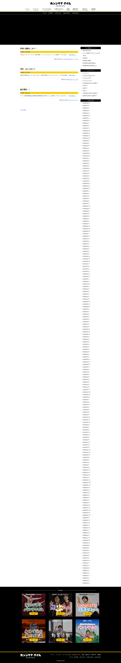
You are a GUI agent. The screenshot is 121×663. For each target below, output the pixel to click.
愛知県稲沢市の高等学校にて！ (90, 65)
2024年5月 (85, 123)
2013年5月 (85, 376)
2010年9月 (85, 457)
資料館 (99, 654)
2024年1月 (85, 128)
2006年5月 (85, 575)
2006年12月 (85, 568)
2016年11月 (85, 276)
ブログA (71, 657)
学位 (84, 90)
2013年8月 (85, 369)
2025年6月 (85, 108)
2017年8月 (85, 263)
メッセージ (59, 654)
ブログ (44, 13)
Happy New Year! (87, 50)
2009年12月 (85, 480)
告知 (84, 88)
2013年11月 (85, 361)
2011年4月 (85, 439)
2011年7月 (85, 432)
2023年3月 (85, 145)
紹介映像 (51, 13)
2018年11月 (85, 228)
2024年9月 (85, 118)
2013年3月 (85, 382)
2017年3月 (85, 271)
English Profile (66, 13)
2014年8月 (85, 339)
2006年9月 (85, 570)
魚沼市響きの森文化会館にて (89, 63)
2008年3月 (85, 532)
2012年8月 (85, 399)
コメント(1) (75, 59)
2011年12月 (85, 419)
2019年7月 (85, 213)
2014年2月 (85, 354)
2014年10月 (85, 334)
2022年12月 (85, 153)
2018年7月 (85, 238)
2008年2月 (85, 535)
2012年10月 (85, 394)
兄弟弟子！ (85, 58)
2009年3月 (85, 502)
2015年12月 (85, 301)
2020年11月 (85, 185)
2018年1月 (85, 253)
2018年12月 (85, 226)
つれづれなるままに (67, 59)
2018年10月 (85, 231)
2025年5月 (85, 110)
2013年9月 (85, 366)
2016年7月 (85, 284)
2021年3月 (85, 175)
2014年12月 (85, 329)
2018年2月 (85, 251)
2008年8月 (85, 520)
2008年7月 (85, 522)
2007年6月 (85, 555)
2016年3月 (85, 294)
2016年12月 (85, 273)
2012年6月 (85, 404)
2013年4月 (85, 379)
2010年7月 (85, 462)
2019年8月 (85, 211)
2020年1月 (85, 203)
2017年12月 (85, 256)
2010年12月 (85, 449)
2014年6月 (85, 344)
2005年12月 (85, 583)
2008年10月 (85, 515)
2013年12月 (85, 359)
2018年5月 (85, 243)
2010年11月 (85, 452)
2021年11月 (85, 168)
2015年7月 (85, 314)
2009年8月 (85, 490)
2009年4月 (85, 500)
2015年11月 (85, 304)
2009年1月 (85, 507)
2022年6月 (85, 160)
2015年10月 (85, 306)
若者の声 (93, 654)
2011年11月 (85, 422)
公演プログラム (76, 654)
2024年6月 (85, 120)
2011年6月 (85, 434)
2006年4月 (85, 578)
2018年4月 (85, 246)
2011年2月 (85, 444)
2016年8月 (85, 281)
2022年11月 (85, 155)
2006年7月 (85, 573)
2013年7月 (85, 371)
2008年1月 (85, 537)
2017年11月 (85, 258)
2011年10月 (85, 424)
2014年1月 (85, 356)
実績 (83, 654)
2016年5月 (85, 289)
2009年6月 (85, 495)
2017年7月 (85, 266)
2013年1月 (85, 387)
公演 (71, 79)
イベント (85, 73)
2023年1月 (85, 150)
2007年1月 (85, 565)
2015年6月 (85, 316)
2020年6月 (85, 198)
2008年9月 (85, 517)
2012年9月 (85, 397)
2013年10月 (85, 364)
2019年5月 (85, 218)
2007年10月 (85, 545)
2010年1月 (85, 477)
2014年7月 (85, 341)
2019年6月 (85, 216)
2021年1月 (85, 180)
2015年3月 (85, 321)
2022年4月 (85, 165)
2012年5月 (85, 407)
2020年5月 (85, 201)
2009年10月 (85, 485)
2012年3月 (85, 412)
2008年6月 (85, 525)
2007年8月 (85, 550)
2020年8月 (85, 193)
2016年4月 (85, 291)
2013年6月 (85, 374)
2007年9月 (85, 547)
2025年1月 (85, 113)
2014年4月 (85, 349)
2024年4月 (85, 125)
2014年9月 (85, 336)
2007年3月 (85, 562)
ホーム (52, 654)
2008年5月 (85, 527)
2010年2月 (85, 475)
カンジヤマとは (67, 654)
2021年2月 (85, 178)
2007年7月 (85, 552)
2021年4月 (85, 173)
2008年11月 (85, 512)
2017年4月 (85, 268)
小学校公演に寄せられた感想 (89, 93)
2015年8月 (85, 311)
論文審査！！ (25, 89)
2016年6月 (85, 286)
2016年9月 (85, 278)
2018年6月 (85, 241)
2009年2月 (85, 505)
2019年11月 (85, 206)
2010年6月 (85, 464)
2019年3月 (85, 221)
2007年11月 (85, 542)
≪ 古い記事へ (23, 109)
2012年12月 (85, 389)
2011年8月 (85, 429)
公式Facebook (75, 13)
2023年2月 (85, 148)
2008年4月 (85, 530)
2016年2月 (85, 296)
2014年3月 (85, 351)
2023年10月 (85, 135)
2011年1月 (85, 447)
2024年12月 (85, 115)
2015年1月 (85, 326)
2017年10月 (85, 261)
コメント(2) (75, 79)
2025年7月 (85, 105)
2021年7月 (85, 170)
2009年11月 (85, 482)
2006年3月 (85, 580)
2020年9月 (85, 191)
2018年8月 (85, 236)
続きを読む (72, 54)
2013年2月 (85, 384)
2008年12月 (85, 510)
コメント (76, 100)
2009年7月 (85, 492)
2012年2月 (85, 414)
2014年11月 (85, 331)
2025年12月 (85, 103)
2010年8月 (85, 459)
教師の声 (87, 654)
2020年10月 (85, 188)
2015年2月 (85, 324)
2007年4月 (85, 560)
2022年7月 (85, 158)
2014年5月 (85, 346)
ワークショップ (86, 80)
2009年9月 (85, 487)
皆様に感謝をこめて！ (28, 48)
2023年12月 (85, 130)
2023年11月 (85, 133)
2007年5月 (85, 557)
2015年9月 (85, 309)
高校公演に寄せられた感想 (89, 95)
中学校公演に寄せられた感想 (89, 83)
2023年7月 (85, 138)
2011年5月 (85, 437)
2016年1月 (85, 299)
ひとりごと (70, 100)
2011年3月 (85, 442)
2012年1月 (85, 417)
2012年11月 (85, 392)
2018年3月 (85, 248)
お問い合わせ (58, 13)
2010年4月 (85, 469)
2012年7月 (85, 402)
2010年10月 (85, 454)
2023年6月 (85, 140)
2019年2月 (85, 223)
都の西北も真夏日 (87, 60)
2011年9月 (85, 427)
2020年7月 (85, 196)
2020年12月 (85, 183)
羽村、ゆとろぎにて (27, 69)
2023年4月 (85, 143)
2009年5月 (85, 497)
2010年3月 (85, 472)
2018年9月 (85, 233)
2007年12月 (85, 540)
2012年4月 (85, 409)
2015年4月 (85, 319)
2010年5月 (85, 467)
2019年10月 (85, 208)
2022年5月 (85, 163)
